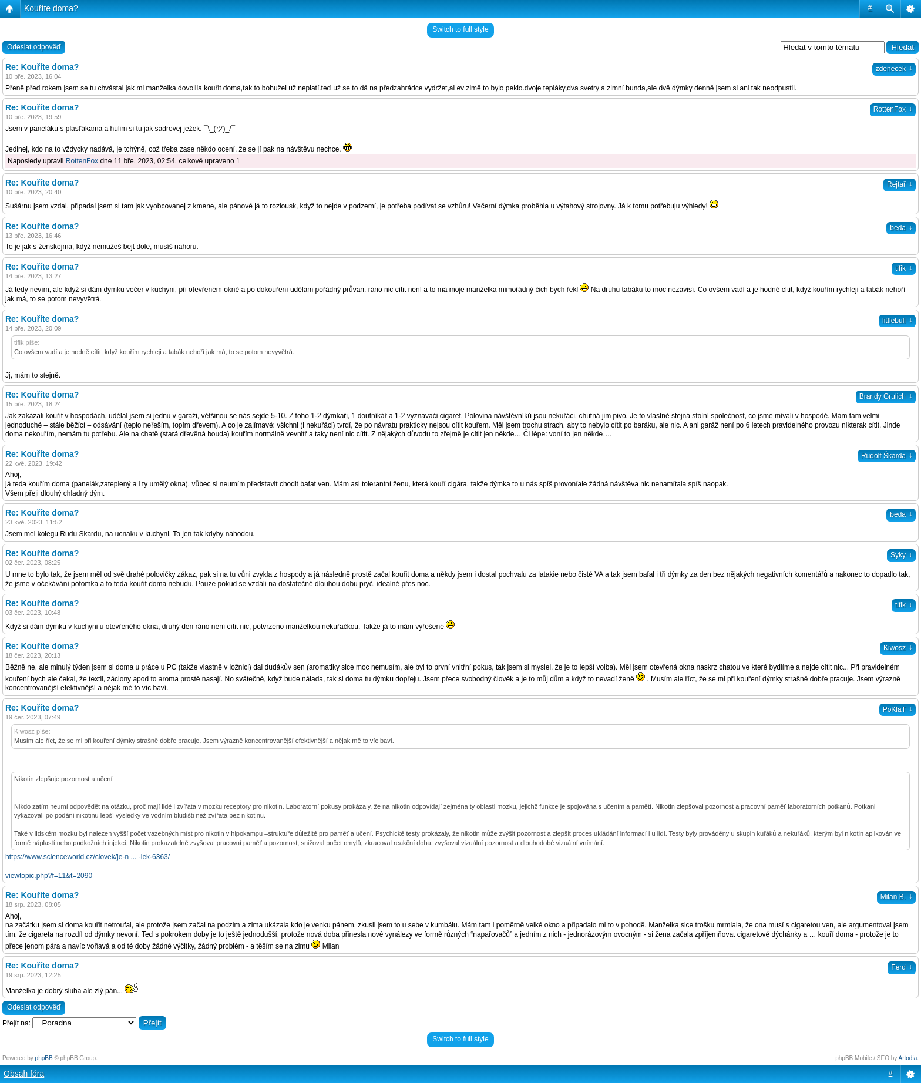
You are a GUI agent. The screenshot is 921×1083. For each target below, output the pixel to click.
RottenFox (892, 109)
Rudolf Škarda (886, 456)
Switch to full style (460, 29)
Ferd (901, 967)
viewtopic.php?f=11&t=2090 (48, 876)
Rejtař (899, 184)
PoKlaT (897, 709)
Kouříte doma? (51, 8)
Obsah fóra (24, 1073)
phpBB (44, 1058)
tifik (903, 268)
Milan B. (896, 897)
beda (901, 228)
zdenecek (894, 69)
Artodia (908, 1058)
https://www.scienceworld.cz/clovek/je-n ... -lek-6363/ (87, 857)
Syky (901, 555)
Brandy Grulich (885, 396)
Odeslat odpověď (33, 47)
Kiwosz (897, 648)
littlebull (897, 321)
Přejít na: (16, 1023)
